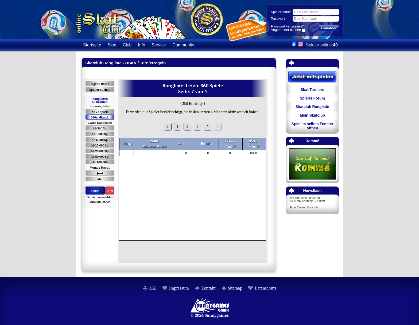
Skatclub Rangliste (312, 107)
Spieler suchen (99, 90)
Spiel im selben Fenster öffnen (312, 126)
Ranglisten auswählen (100, 100)
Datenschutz (265, 288)
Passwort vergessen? (287, 26)
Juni (100, 173)
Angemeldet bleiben (286, 30)
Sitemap (235, 288)
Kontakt (208, 288)
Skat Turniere (312, 90)
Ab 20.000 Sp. (100, 151)
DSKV (95, 191)
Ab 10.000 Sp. (100, 145)
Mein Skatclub (312, 115)
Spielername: (281, 12)
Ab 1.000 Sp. (100, 134)
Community (183, 45)
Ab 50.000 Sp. (100, 156)
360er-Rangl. (100, 117)
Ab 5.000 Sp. (99, 140)
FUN (110, 191)
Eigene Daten (100, 84)
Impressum (179, 288)
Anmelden (328, 28)
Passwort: (278, 19)
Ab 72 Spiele (99, 112)
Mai (100, 179)
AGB (153, 288)
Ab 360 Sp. (100, 128)
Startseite (92, 45)
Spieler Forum (312, 98)
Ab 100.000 (99, 162)
